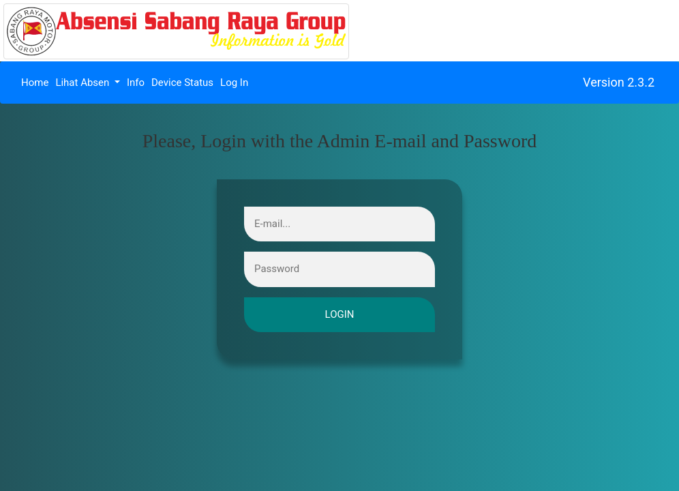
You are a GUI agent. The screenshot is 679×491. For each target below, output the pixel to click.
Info (136, 82)
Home (36, 82)
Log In (234, 82)
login (339, 315)
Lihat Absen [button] (83, 82)
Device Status (182, 82)
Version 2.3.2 (618, 82)
